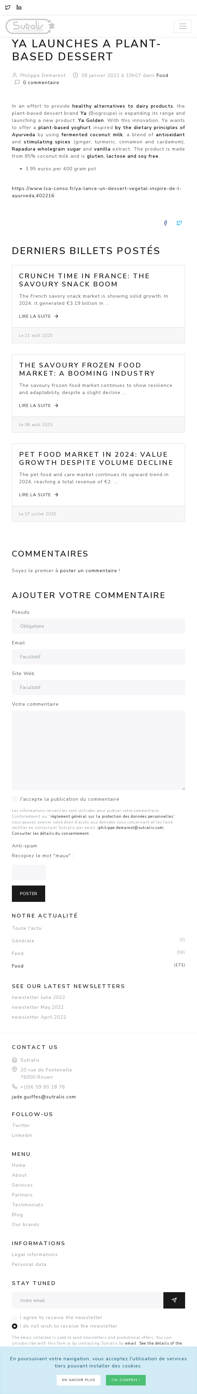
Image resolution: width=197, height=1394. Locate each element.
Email (18, 643)
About (19, 1175)
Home (19, 1165)
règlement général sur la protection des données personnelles (112, 816)
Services (22, 1185)
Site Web (23, 673)
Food (98, 965)
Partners (22, 1195)
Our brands (26, 1224)
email (131, 1343)
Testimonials (27, 1205)
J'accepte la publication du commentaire (70, 799)
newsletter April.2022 (39, 1017)
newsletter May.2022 (38, 1007)
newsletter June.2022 (38, 997)
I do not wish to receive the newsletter (69, 1326)
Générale (98, 940)
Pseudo (21, 612)
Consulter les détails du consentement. (51, 833)
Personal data (29, 1264)
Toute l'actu (27, 928)
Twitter (21, 1125)
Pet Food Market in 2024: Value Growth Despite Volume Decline (96, 458)
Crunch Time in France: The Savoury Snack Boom (84, 280)
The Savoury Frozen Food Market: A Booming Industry (87, 369)
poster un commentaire (88, 570)
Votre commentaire (35, 704)
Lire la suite (39, 316)
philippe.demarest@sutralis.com (130, 827)
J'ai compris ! (125, 1380)
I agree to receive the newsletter (61, 1317)
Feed (98, 953)
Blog (17, 1214)
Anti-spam (24, 846)
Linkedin (22, 1135)
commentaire (41, 82)
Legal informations (35, 1254)
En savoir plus (78, 1380)
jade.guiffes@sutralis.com (44, 1097)
